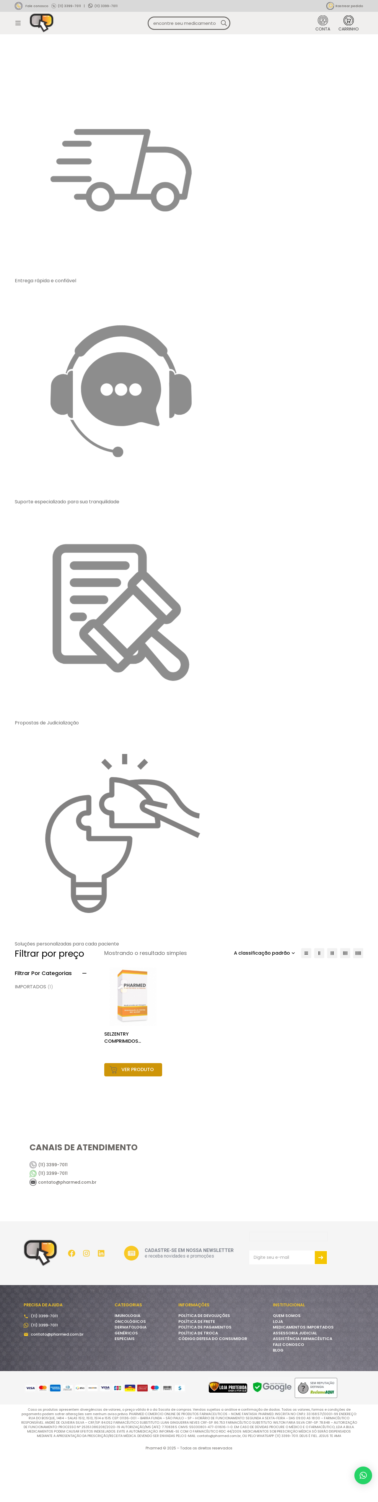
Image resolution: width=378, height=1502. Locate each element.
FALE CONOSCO (288, 1391)
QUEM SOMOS (287, 1362)
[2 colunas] (319, 1000)
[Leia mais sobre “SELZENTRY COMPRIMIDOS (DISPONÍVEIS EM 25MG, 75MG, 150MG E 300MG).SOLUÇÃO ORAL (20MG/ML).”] (133, 1116)
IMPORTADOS (34, 1033)
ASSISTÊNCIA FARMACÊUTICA (302, 1386)
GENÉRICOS (126, 1380)
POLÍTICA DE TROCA (198, 1380)
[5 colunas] (358, 1000)
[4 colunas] (345, 1000)
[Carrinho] (348, 32)
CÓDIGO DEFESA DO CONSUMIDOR (212, 1386)
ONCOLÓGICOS (130, 1368)
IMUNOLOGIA (127, 1362)
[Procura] (223, 32)
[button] (363, 1475)
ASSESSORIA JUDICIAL (295, 1380)
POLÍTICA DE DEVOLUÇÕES (204, 1362)
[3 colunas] (332, 1000)
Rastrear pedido (349, 6)
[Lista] (306, 1000)
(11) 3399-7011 (69, 6)
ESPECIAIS (125, 1386)
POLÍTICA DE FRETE (196, 1368)
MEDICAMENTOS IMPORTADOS (303, 1374)
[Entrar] (322, 32)
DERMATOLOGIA (130, 1374)
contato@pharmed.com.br (57, 1381)
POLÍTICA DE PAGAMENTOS (205, 1374)
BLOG (278, 1397)
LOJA (278, 1368)
